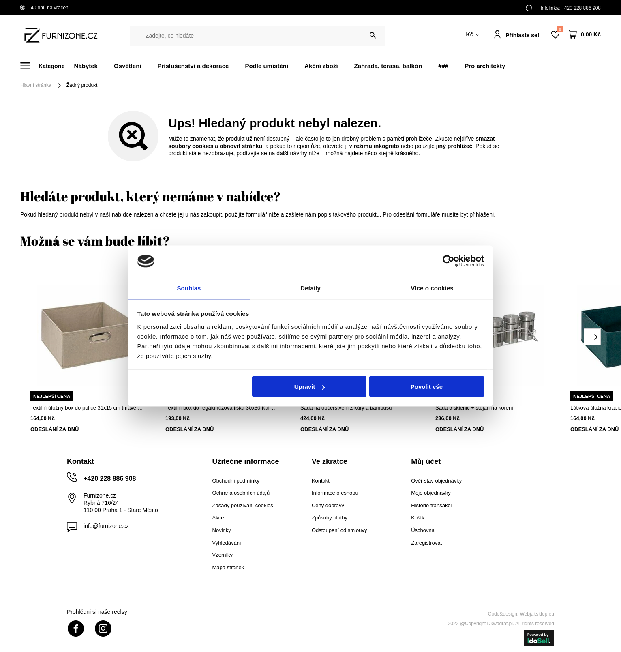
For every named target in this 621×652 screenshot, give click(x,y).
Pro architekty (485, 65)
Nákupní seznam (560, 29)
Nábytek (86, 65)
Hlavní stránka (35, 85)
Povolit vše (427, 387)
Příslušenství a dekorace (193, 65)
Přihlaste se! (522, 35)
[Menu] (47, 65)
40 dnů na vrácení (45, 8)
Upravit (309, 387)
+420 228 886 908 (581, 8)
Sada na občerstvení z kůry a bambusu (346, 408)
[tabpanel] (87, 355)
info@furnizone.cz (106, 526)
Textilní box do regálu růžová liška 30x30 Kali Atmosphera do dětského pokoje (222, 408)
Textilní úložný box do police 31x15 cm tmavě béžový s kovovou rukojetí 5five (87, 408)
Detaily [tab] (310, 287)
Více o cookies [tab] (432, 287)
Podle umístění (266, 65)
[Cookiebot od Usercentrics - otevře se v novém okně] (448, 261)
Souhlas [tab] (189, 287)
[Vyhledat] (373, 35)
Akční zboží (321, 65)
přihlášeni (481, 214)
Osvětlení (127, 65)
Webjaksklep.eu (537, 614)
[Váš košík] (585, 34)
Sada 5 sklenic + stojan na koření (474, 408)
